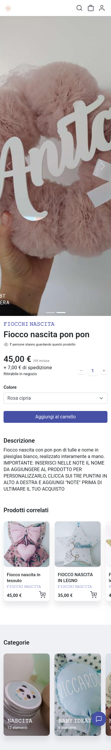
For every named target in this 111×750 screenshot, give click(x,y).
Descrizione (19, 440)
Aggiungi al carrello (55, 417)
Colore (10, 387)
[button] (8, 166)
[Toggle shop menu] (19, 8)
